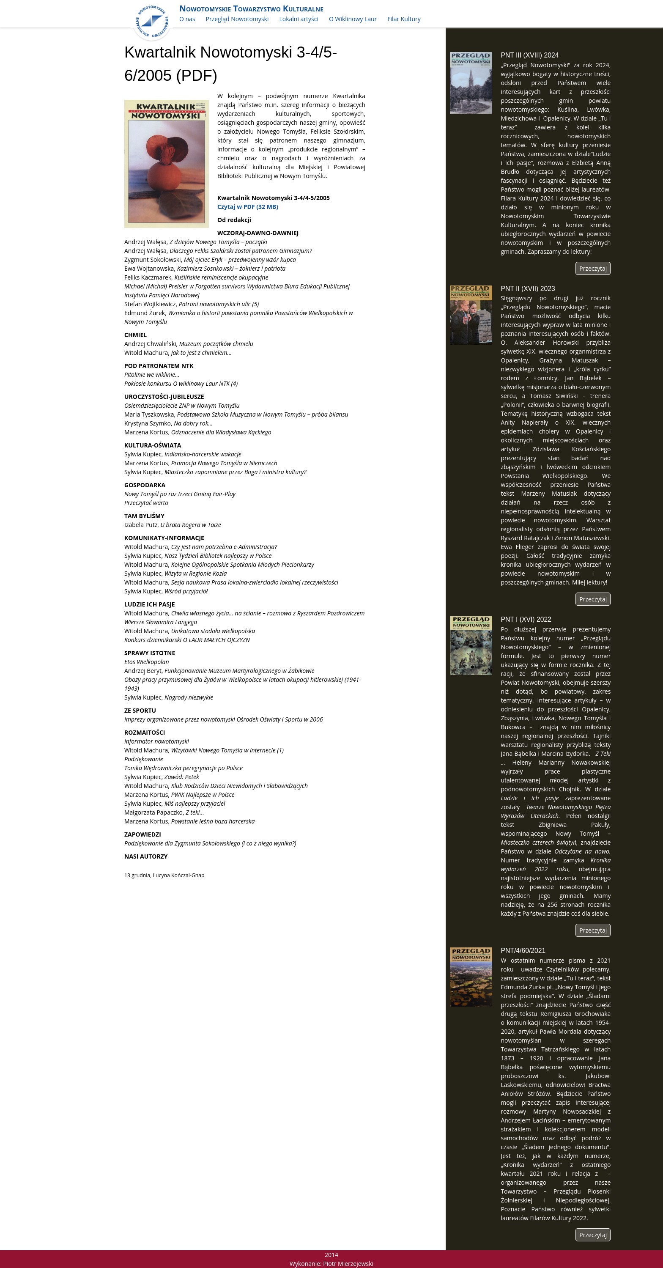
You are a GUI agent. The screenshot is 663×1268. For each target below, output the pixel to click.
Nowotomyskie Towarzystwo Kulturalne (251, 8)
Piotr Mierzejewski (348, 1264)
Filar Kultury (403, 19)
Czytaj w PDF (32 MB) (247, 207)
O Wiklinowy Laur (353, 19)
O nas (187, 19)
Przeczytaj (593, 268)
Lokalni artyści (298, 19)
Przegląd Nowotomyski (237, 19)
